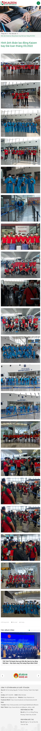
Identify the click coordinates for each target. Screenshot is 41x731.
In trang (21, 622)
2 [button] (29, 630)
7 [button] (35, 630)
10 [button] (39, 630)
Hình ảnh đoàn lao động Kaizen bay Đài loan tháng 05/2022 (18, 36)
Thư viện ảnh (12, 33)
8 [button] (37, 630)
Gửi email (14, 622)
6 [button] (34, 630)
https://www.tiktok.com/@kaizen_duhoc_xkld (21, 707)
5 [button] (33, 630)
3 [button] (30, 630)
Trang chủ (4, 33)
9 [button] (38, 630)
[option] (20, 675)
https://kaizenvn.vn (28, 697)
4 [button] (31, 630)
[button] (2, 675)
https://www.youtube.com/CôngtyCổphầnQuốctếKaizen (22, 705)
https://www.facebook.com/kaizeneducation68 (24, 700)
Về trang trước (5, 622)
